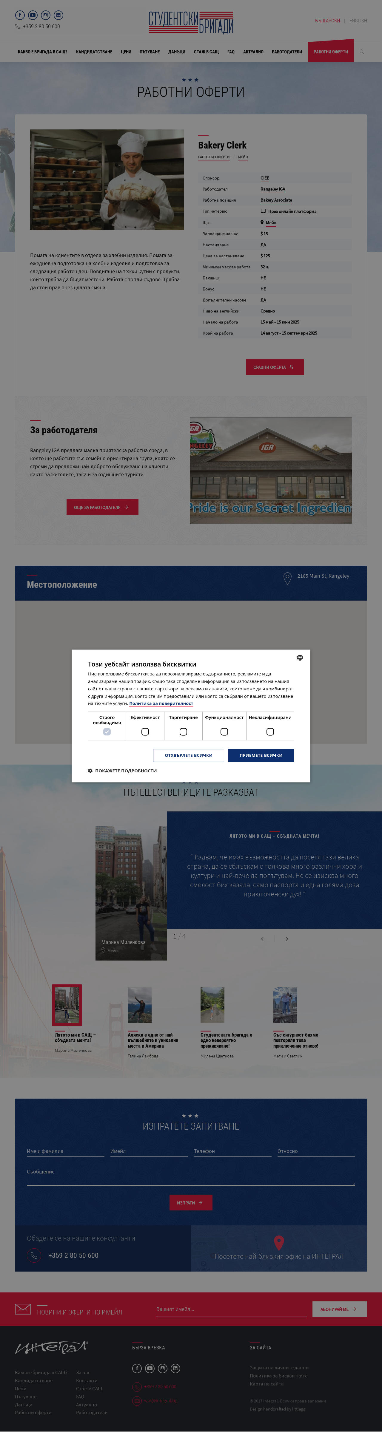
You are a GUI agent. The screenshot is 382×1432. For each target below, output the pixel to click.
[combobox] (300, 658)
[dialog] (191, 716)
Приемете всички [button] (261, 755)
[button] (122, 771)
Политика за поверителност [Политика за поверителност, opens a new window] (162, 703)
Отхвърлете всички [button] (187, 755)
